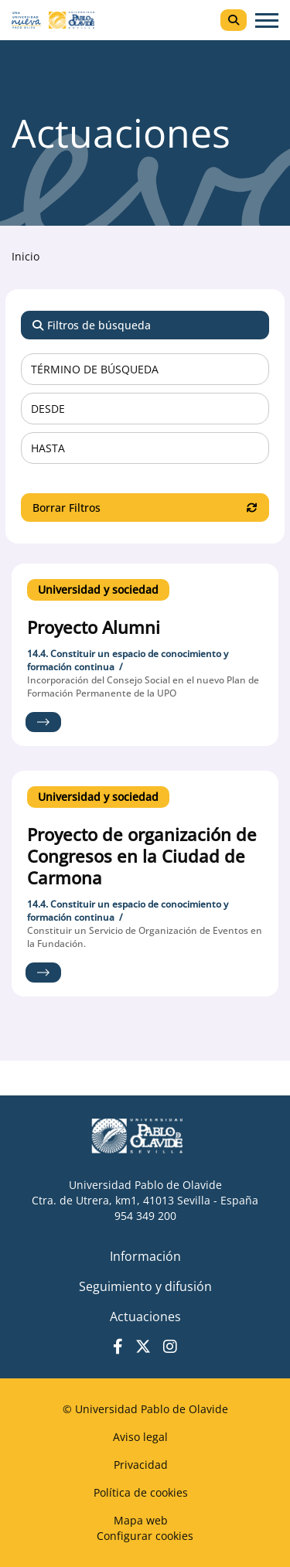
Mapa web (141, 1520)
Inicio (25, 256)
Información (145, 1256)
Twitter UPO (143, 1346)
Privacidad (141, 1464)
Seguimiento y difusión (145, 1286)
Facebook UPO (118, 1346)
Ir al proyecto (43, 722)
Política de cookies (141, 1492)
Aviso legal (140, 1436)
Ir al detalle (145, 632)
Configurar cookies (145, 1535)
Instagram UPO (170, 1346)
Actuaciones (145, 1316)
